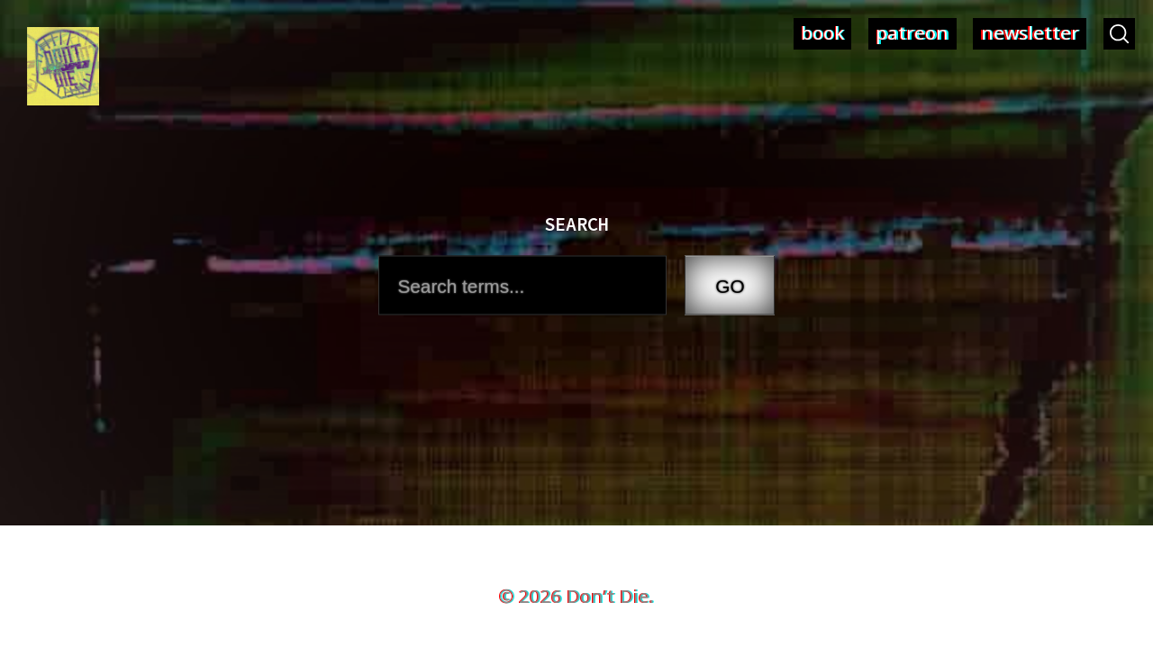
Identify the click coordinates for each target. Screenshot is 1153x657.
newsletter (1030, 32)
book (822, 32)
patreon (912, 32)
